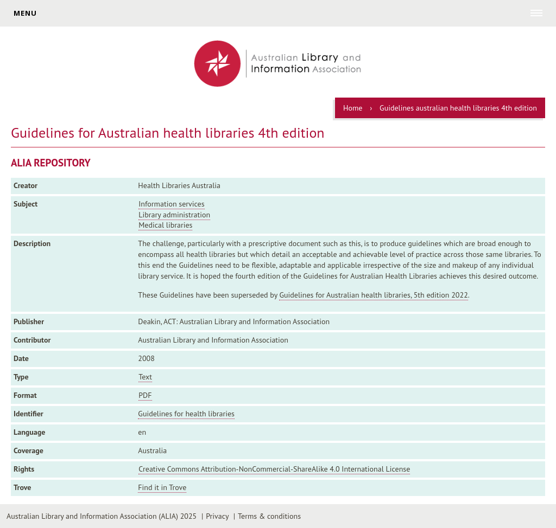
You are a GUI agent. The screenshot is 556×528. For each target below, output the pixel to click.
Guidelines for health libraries (186, 413)
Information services (171, 204)
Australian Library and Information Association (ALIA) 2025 (102, 516)
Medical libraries (165, 225)
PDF (144, 395)
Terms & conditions (269, 516)
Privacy (217, 516)
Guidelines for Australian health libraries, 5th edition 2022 (373, 295)
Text (145, 377)
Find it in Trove (162, 487)
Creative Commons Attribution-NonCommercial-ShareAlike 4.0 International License (274, 469)
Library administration (174, 215)
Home (352, 108)
